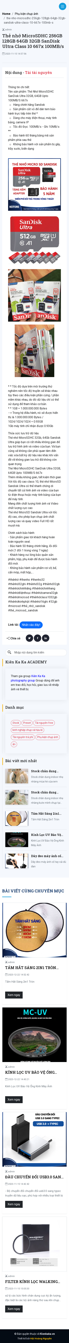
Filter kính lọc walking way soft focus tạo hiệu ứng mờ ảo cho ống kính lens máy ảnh (31, 1281)
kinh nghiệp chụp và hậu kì (28, 729)
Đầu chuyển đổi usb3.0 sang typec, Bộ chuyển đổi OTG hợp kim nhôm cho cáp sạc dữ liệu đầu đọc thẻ (34, 1177)
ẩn (14, 744)
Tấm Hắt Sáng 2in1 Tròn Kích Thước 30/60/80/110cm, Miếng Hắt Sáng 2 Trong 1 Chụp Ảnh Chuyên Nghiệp (48, 814)
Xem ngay (14, 995)
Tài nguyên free (44, 722)
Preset (27, 722)
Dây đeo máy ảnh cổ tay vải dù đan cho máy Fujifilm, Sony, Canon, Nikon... (48, 856)
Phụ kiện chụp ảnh (26, 14)
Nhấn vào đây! (31, 625)
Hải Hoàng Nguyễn (41, 1338)
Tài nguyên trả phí (23, 737)
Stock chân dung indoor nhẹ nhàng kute (48, 792)
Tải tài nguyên (38, 72)
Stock (16, 722)
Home (6, 14)
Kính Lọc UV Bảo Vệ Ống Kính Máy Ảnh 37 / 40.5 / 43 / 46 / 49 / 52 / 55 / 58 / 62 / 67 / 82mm (48, 835)
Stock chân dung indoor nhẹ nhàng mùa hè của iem (48, 771)
